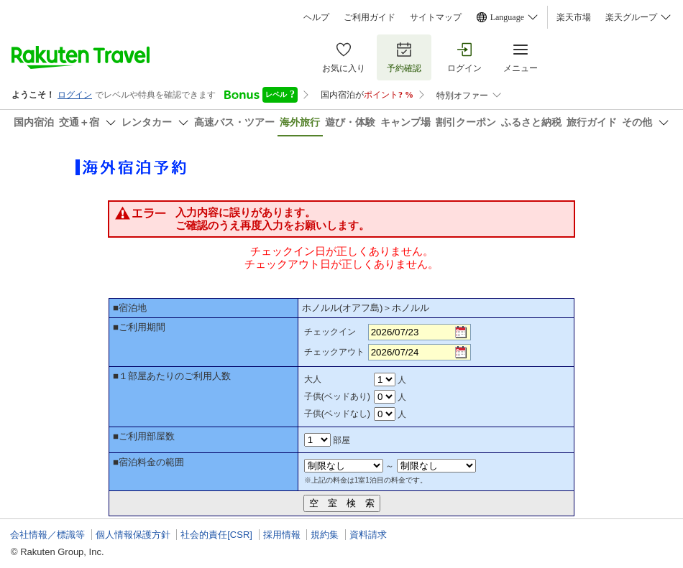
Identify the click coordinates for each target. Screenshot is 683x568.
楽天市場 (573, 17)
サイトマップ (436, 17)
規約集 (325, 534)
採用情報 (282, 534)
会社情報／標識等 (47, 534)
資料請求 (368, 534)
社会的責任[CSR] (216, 534)
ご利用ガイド (369, 17)
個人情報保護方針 (133, 534)
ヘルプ (316, 17)
